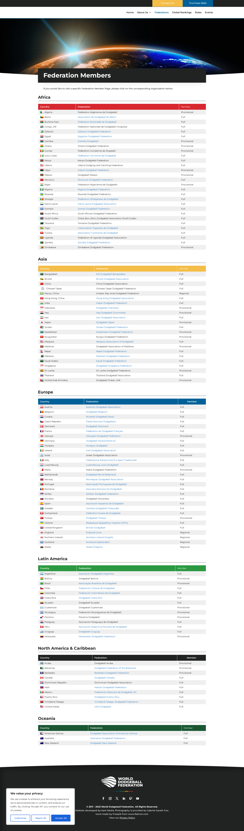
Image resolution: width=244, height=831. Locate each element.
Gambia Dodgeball (88, 141)
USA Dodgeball (102, 706)
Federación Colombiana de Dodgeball (99, 593)
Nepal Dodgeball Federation (111, 351)
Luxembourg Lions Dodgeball (102, 465)
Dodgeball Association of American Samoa (113, 733)
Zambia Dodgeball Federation (94, 242)
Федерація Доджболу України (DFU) (107, 522)
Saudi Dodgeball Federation (111, 361)
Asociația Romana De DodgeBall (104, 489)
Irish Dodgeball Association (101, 450)
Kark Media (107, 810)
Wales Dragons (94, 547)
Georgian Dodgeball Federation (103, 436)
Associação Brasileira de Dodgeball (98, 583)
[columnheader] (57, 107)
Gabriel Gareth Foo (157, 810)
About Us (142, 12)
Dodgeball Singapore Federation (114, 365)
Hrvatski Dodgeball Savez (100, 416)
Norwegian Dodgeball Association (104, 479)
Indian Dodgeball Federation (111, 303)
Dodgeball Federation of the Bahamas (115, 668)
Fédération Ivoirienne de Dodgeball (97, 155)
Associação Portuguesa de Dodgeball (106, 484)
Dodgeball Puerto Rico (106, 697)
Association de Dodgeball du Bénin (97, 117)
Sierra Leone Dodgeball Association (97, 203)
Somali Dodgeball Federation (94, 208)
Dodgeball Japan (105, 322)
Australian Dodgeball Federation (107, 738)
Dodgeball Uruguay (89, 631)
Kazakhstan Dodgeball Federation (114, 332)
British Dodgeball (95, 527)
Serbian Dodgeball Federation (102, 493)
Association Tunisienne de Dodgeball (98, 232)
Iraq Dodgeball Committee (110, 312)
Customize (20, 818)
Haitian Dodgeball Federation (110, 687)
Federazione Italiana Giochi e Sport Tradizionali (111, 460)
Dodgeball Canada (104, 677)
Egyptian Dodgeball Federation (95, 136)
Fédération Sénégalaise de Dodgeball (98, 199)
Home (130, 12)
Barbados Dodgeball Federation (111, 672)
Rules (198, 12)
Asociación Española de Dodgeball (105, 503)
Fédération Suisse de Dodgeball (103, 513)
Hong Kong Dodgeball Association (115, 298)
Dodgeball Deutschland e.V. (101, 440)
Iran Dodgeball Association (110, 317)
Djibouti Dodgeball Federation (94, 131)
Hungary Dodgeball (97, 445)
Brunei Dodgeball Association (112, 279)
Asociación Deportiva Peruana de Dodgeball (103, 626)
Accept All (61, 818)
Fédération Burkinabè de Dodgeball (97, 121)
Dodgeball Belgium (97, 411)
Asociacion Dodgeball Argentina (96, 573)
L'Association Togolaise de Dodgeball (98, 228)
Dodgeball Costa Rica (90, 597)
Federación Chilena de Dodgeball (97, 588)
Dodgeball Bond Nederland (101, 474)
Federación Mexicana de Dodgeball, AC (115, 692)
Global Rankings (182, 12)
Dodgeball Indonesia (107, 307)
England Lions (93, 532)
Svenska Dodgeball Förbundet (102, 508)
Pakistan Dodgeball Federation (113, 356)
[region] (40, 806)
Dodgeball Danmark (97, 426)
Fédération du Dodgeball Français (104, 431)
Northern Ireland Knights (99, 537)
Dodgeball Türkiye (96, 518)
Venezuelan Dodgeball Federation (97, 636)
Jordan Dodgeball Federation (112, 327)
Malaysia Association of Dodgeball (115, 341)
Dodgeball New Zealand (103, 743)
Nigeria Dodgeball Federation (94, 189)
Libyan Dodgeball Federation (93, 170)
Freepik (117, 814)
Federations (162, 12)
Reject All (40, 818)
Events (209, 12)
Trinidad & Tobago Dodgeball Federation (116, 701)
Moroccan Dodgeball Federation (95, 179)
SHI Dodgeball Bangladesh (110, 274)
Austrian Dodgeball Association (103, 407)
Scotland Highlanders (98, 542)
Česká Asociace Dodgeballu (101, 421)
